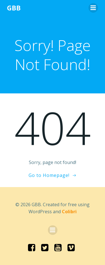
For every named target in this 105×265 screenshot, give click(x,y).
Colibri (69, 211)
